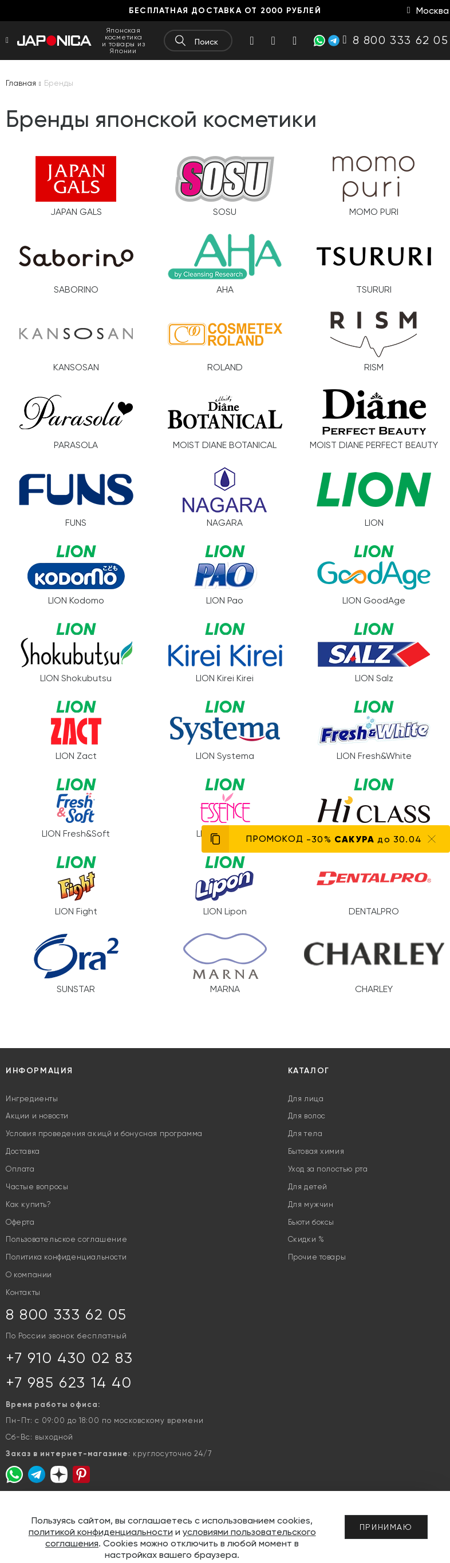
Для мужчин (311, 1204)
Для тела (305, 1133)
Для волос (307, 1116)
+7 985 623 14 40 (69, 1382)
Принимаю (386, 1527)
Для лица (306, 1098)
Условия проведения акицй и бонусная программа (104, 1133)
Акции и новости (37, 1116)
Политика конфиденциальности (66, 1257)
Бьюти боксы (311, 1222)
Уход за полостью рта (328, 1169)
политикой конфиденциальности (101, 1531)
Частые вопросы (37, 1186)
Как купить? (29, 1204)
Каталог (309, 1071)
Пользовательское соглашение (66, 1239)
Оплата (20, 1169)
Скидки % (306, 1239)
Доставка (23, 1151)
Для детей (307, 1186)
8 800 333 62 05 (66, 1314)
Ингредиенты (32, 1098)
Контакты (23, 1292)
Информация (39, 1071)
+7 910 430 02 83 (69, 1357)
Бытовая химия (316, 1151)
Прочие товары (317, 1257)
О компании (29, 1274)
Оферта (20, 1222)
